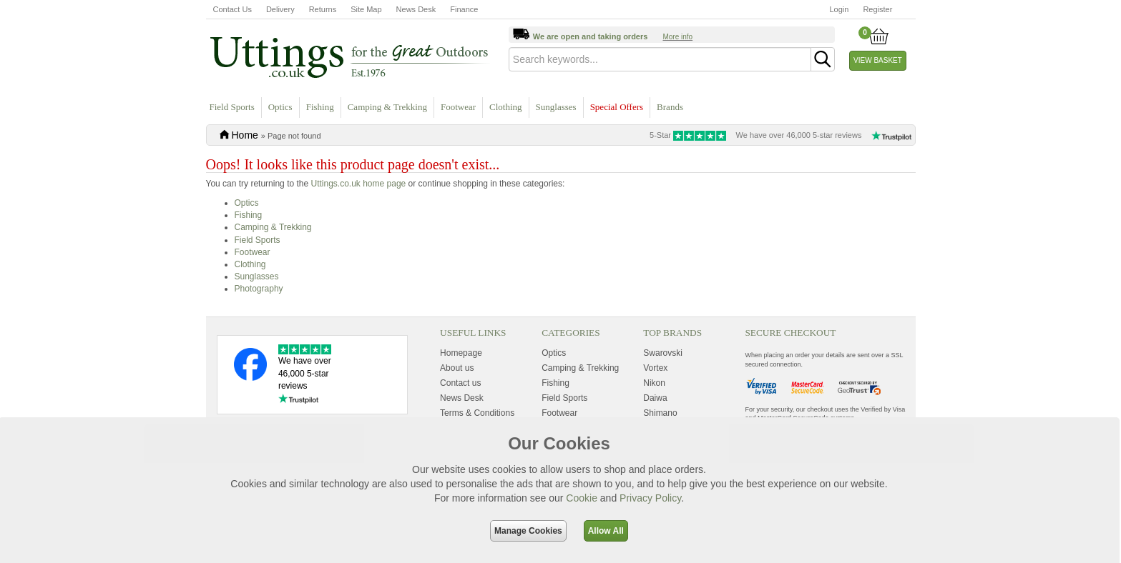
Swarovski (662, 353)
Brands (670, 106)
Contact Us (232, 9)
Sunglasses (556, 106)
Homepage (461, 353)
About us (457, 368)
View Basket (877, 60)
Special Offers (616, 106)
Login (839, 9)
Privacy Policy (650, 498)
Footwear (458, 106)
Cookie (581, 498)
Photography (259, 289)
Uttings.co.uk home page (358, 184)
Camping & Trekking (387, 106)
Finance (464, 9)
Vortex (655, 368)
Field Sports (232, 106)
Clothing (505, 106)
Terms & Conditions (477, 413)
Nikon (654, 383)
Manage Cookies (528, 531)
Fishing (320, 106)
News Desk (416, 9)
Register (877, 9)
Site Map (366, 9)
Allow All (606, 531)
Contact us (460, 383)
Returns (323, 9)
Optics (280, 106)
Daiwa (655, 398)
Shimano (660, 413)
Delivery (280, 9)
